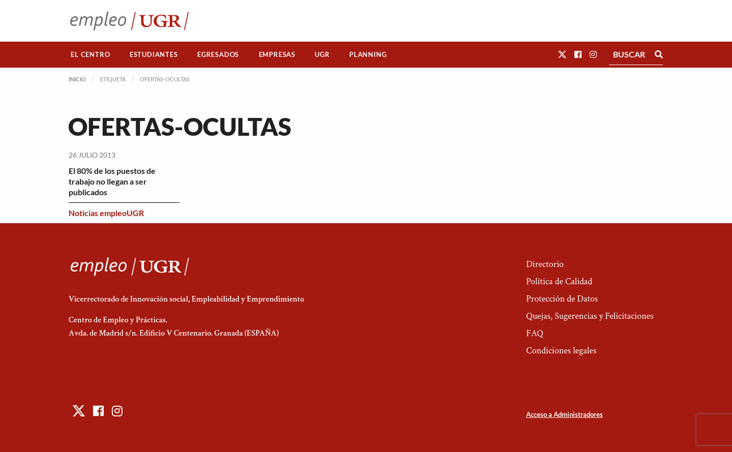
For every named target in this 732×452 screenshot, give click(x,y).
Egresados (218, 54)
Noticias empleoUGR (106, 213)
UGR (322, 54)
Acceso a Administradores (564, 414)
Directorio (545, 264)
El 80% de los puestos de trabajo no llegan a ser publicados (112, 181)
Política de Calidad (559, 281)
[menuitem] (90, 55)
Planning (367, 54)
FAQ (534, 333)
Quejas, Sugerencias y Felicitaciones (590, 316)
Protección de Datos (562, 299)
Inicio (77, 79)
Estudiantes (154, 54)
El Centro (90, 54)
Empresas (277, 54)
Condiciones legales (561, 350)
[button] (562, 54)
